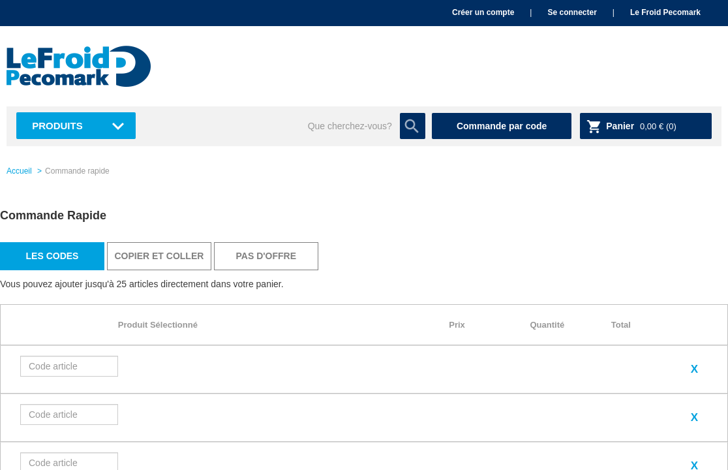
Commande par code (502, 126)
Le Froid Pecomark (665, 12)
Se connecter (571, 12)
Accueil (19, 171)
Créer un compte (483, 12)
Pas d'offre (266, 256)
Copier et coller (159, 256)
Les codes (52, 256)
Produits (57, 125)
